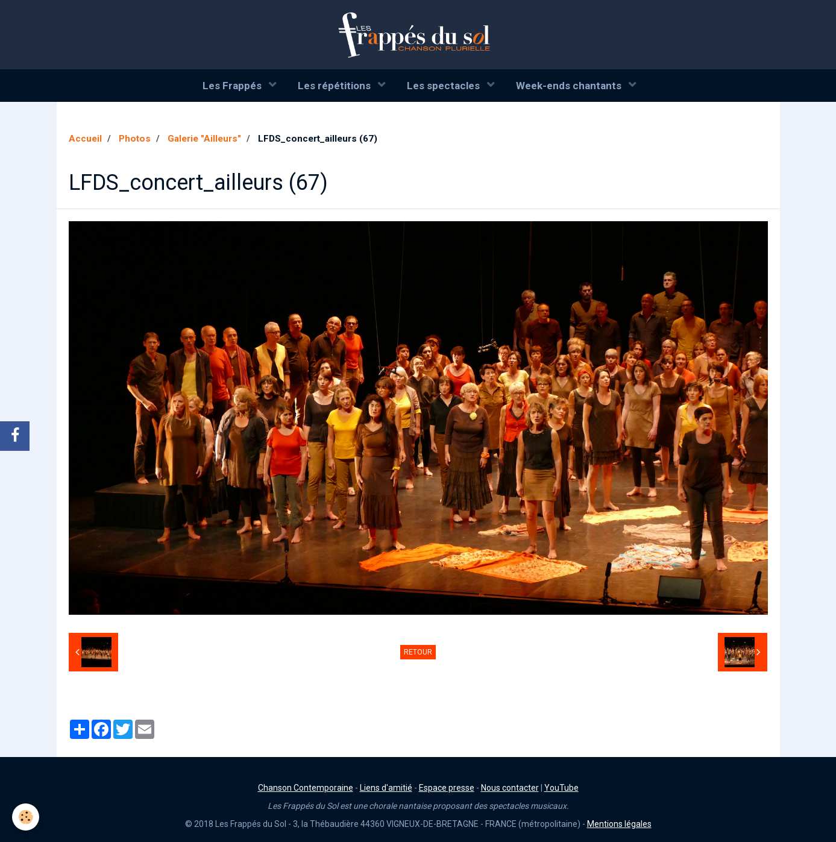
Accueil (85, 138)
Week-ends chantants (570, 86)
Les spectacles (444, 86)
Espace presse (446, 788)
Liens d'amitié (386, 788)
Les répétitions (335, 86)
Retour (418, 652)
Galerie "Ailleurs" (204, 138)
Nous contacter (510, 788)
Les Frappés (233, 86)
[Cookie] (25, 817)
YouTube (561, 788)
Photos (135, 138)
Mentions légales (619, 824)
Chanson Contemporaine (305, 788)
